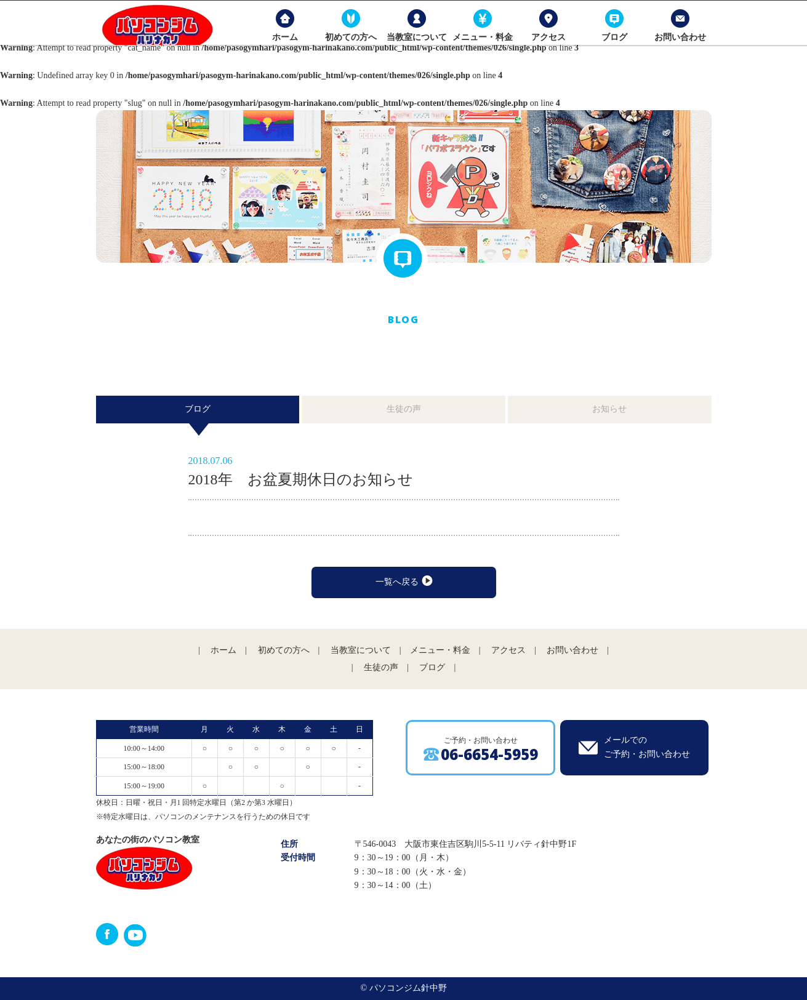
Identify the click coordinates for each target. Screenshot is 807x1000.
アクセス (546, 48)
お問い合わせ (678, 48)
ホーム (282, 48)
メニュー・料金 (480, 48)
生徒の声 (404, 409)
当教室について (414, 48)
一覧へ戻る (403, 581)
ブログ (612, 48)
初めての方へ (348, 48)
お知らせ (609, 409)
